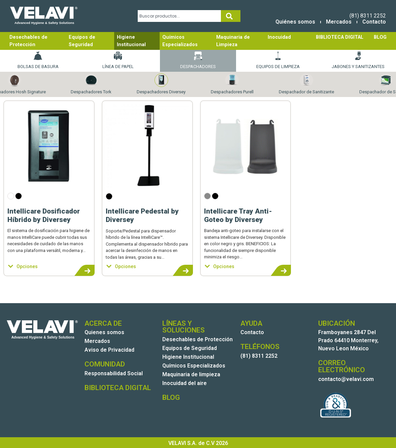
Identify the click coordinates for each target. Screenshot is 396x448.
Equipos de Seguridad (82, 40)
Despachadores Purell (232, 84)
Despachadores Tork (91, 84)
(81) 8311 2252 (368, 15)
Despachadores (198, 60)
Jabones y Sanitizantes (358, 60)
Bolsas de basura (38, 60)
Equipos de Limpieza (278, 60)
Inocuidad (279, 37)
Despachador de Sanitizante (306, 84)
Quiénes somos (295, 22)
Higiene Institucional (131, 40)
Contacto (374, 22)
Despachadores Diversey (161, 84)
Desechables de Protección (28, 40)
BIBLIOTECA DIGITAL (339, 37)
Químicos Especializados (180, 40)
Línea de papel (118, 60)
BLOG (380, 37)
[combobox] (179, 16)
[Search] (230, 16)
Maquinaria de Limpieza (233, 40)
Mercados (339, 22)
